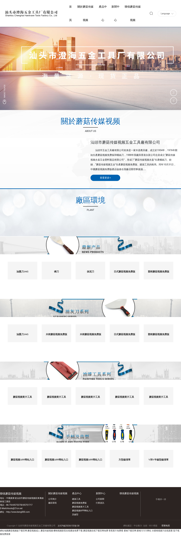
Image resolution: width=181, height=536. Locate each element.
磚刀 (56, 271)
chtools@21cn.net (14, 508)
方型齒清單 (124, 459)
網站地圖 (4, 530)
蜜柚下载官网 (130, 530)
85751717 (28, 505)
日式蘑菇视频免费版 (124, 271)
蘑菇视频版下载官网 (17, 530)
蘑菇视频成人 (33, 530)
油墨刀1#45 (22, 271)
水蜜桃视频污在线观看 (162, 530)
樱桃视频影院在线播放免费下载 (68, 530)
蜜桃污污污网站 (144, 530)
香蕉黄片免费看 (116, 530)
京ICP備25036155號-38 (68, 526)
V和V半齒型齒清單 (158, 459)
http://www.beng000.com (18, 512)
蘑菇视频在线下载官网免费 (95, 530)
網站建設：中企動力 (132, 526)
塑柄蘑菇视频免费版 (158, 271)
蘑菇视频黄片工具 (22, 397)
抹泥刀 (90, 271)
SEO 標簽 (153, 526)
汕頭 (145, 526)
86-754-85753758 (14, 505)
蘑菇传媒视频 (47, 530)
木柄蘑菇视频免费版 (56, 334)
